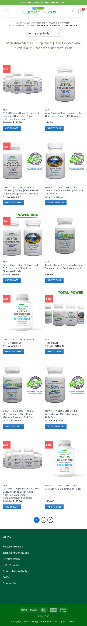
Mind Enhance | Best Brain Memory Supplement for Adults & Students (64, 267)
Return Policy (11, 564)
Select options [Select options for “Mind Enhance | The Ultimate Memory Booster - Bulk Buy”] (13, 426)
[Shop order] (43, 33)
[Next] (50, 520)
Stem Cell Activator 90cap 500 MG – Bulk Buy (64, 192)
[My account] (72, 11)
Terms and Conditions (16, 552)
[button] (6, 11)
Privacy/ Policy (11, 558)
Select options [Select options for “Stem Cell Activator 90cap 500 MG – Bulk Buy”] (56, 202)
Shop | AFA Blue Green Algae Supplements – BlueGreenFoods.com (40, 24)
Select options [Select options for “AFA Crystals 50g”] (13, 351)
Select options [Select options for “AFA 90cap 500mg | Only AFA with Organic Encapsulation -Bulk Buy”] (13, 202)
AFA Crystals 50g (12, 342)
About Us (43, 616)
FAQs (6, 577)
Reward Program (13, 546)
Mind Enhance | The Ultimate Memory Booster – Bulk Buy (18, 416)
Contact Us (9, 583)
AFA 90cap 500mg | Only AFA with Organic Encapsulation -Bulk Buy (21, 192)
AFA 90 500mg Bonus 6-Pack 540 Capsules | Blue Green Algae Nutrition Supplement (21, 116)
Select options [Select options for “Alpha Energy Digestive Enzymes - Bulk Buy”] (56, 426)
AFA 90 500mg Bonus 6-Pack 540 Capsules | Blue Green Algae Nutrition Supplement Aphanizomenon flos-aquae (21, 493)
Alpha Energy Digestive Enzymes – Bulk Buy (63, 416)
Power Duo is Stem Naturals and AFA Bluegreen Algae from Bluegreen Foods (20, 268)
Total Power (51, 342)
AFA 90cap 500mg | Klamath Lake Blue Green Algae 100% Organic (63, 115)
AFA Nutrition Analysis (16, 570)
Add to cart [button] (12, 128)
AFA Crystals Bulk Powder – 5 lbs (63, 488)
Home (18, 23)
